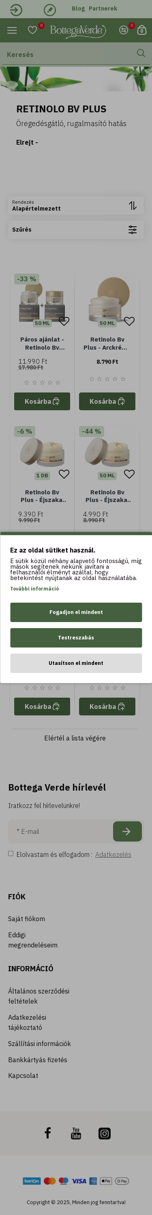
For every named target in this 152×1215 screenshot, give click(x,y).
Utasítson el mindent (76, 663)
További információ (34, 589)
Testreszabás (76, 637)
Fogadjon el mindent (76, 612)
